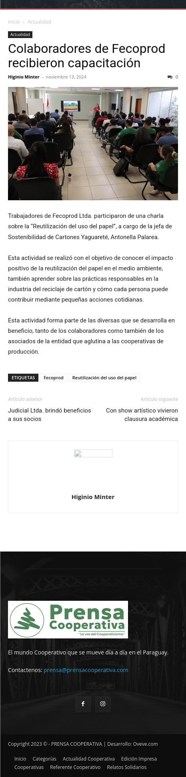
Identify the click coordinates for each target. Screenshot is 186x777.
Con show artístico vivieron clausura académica (142, 415)
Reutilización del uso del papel (104, 377)
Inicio (14, 21)
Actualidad (39, 21)
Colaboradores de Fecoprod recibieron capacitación (86, 55)
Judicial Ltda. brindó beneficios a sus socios (49, 415)
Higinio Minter (24, 77)
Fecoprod (54, 377)
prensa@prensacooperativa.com (86, 670)
